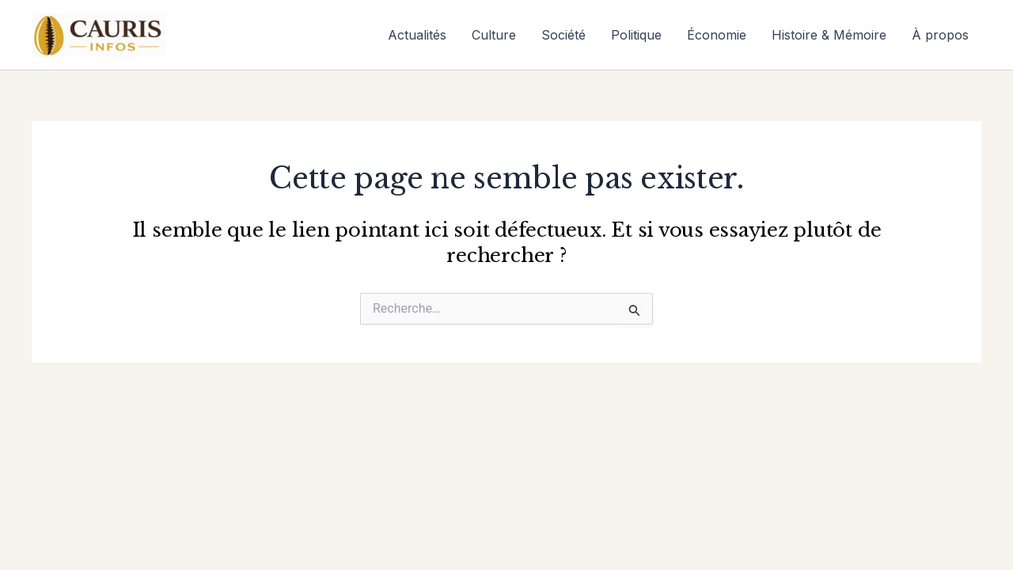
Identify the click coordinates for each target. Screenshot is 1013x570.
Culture (494, 35)
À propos (940, 35)
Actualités (417, 35)
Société (563, 35)
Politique (636, 35)
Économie (716, 35)
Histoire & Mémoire (829, 35)
